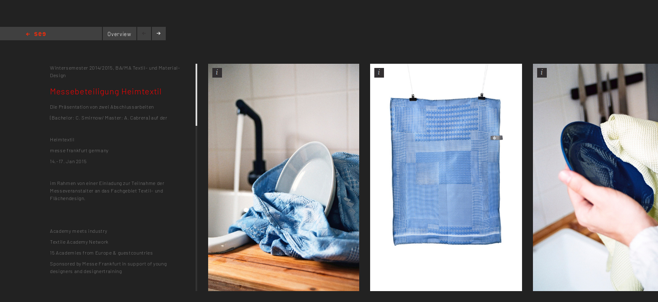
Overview (119, 34)
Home (36, 34)
